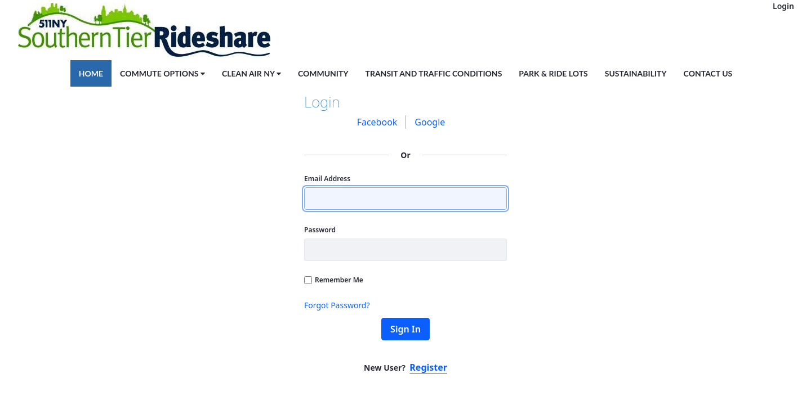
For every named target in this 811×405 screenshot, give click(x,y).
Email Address (327, 178)
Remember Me (333, 280)
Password (320, 230)
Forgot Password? (337, 305)
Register (428, 367)
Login (783, 6)
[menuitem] (91, 73)
